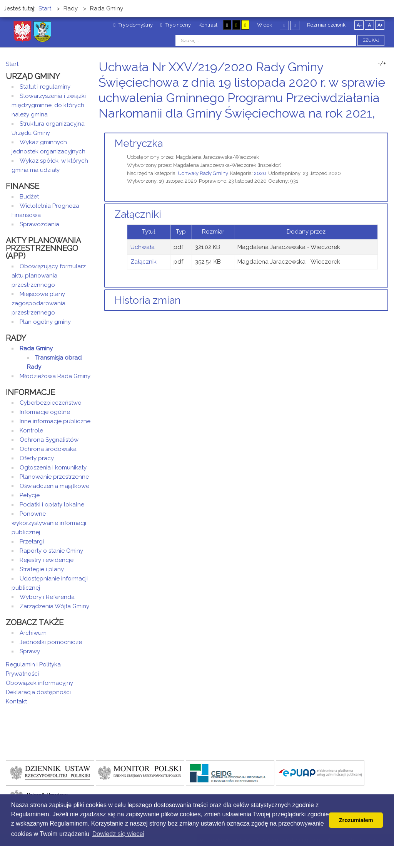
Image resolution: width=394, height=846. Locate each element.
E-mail (386, 128)
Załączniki (138, 214)
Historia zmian (148, 300)
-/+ (381, 63)
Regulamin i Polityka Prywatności (33, 669)
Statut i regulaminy (45, 86)
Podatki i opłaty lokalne (52, 504)
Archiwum (33, 632)
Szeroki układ (294, 25)
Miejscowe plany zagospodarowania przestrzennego (38, 303)
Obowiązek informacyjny (39, 682)
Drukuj (376, 128)
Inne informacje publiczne (55, 421)
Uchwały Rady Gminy (203, 173)
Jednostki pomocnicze (51, 642)
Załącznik (143, 261)
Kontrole (31, 430)
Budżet (29, 196)
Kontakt (16, 701)
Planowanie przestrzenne (54, 476)
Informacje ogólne (45, 412)
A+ (379, 25)
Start (12, 64)
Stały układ (284, 25)
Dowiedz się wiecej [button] (118, 834)
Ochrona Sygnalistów (49, 439)
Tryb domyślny (133, 24)
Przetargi (32, 541)
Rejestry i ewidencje (46, 560)
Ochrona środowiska (48, 449)
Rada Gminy (36, 348)
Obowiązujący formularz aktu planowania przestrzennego (49, 275)
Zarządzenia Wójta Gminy (54, 606)
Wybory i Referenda (47, 597)
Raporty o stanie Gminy (51, 550)
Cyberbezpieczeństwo (51, 402)
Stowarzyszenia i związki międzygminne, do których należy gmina (49, 105)
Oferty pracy (37, 458)
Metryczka (139, 143)
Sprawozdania (39, 224)
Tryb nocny (175, 24)
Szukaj (370, 40)
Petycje (30, 495)
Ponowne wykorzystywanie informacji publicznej (49, 523)
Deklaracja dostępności (38, 692)
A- (359, 25)
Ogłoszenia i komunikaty (53, 467)
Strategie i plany (42, 569)
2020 (260, 173)
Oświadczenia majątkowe (54, 486)
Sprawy (30, 651)
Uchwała (142, 247)
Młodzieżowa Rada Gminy (55, 376)
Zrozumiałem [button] (356, 820)
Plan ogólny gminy (45, 321)
